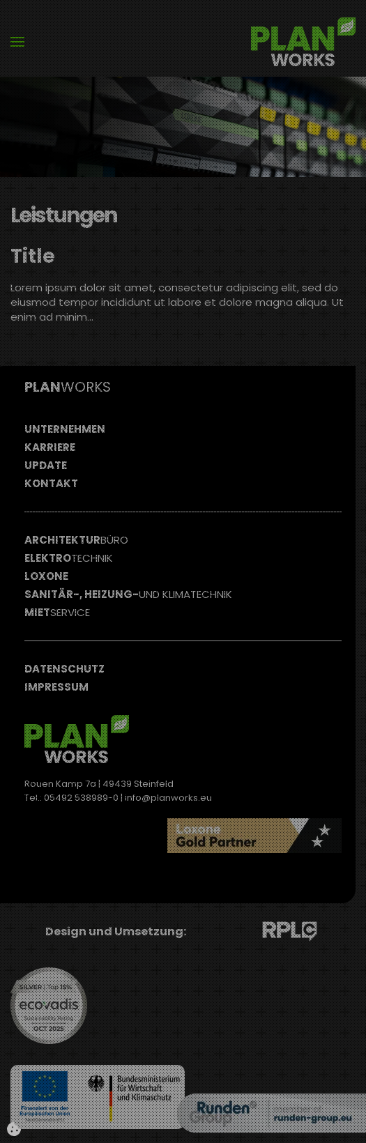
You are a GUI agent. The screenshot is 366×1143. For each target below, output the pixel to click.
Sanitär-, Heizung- (128, 594)
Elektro (68, 558)
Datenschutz (64, 668)
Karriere (49, 447)
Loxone (46, 576)
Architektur (76, 539)
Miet (57, 612)
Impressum (56, 687)
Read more (285, 878)
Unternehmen (64, 429)
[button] (17, 42)
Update (45, 465)
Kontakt (51, 483)
